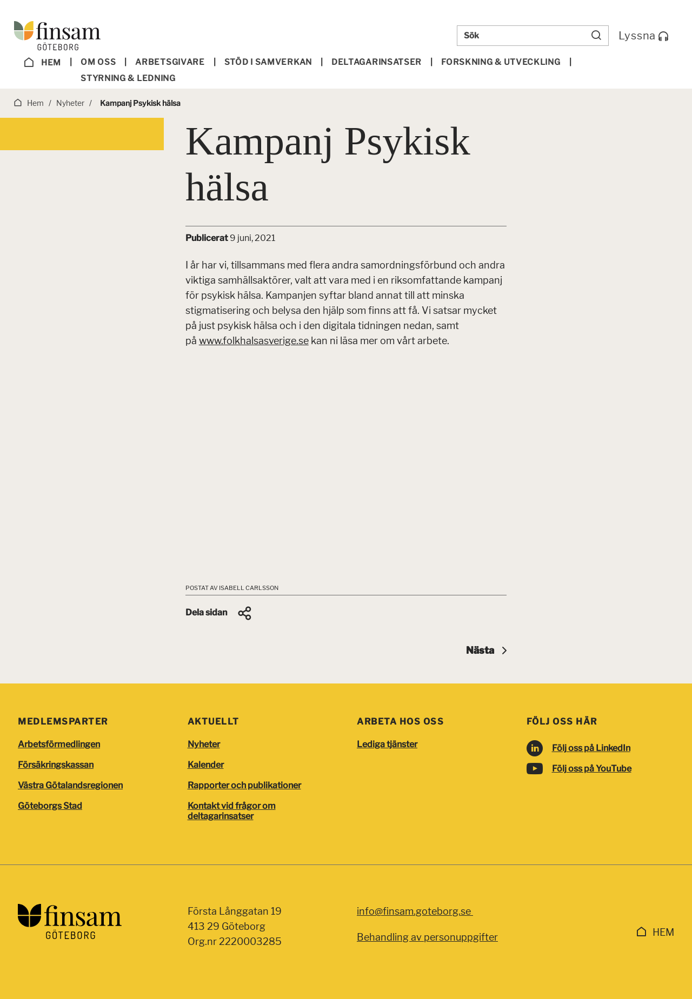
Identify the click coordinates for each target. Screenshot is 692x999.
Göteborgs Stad (50, 806)
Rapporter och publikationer (244, 785)
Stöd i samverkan (268, 62)
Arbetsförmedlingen (59, 744)
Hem (43, 62)
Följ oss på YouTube (591, 768)
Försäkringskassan (56, 765)
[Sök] (596, 35)
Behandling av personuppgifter (427, 937)
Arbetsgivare (169, 62)
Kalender (206, 765)
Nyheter (204, 744)
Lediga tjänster (387, 744)
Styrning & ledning (128, 78)
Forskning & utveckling (500, 62)
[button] (219, 613)
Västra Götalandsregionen (70, 785)
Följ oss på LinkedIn (591, 748)
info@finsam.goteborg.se (415, 911)
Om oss (98, 62)
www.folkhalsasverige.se (254, 340)
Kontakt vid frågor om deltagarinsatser (232, 811)
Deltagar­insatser (376, 62)
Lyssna (643, 35)
